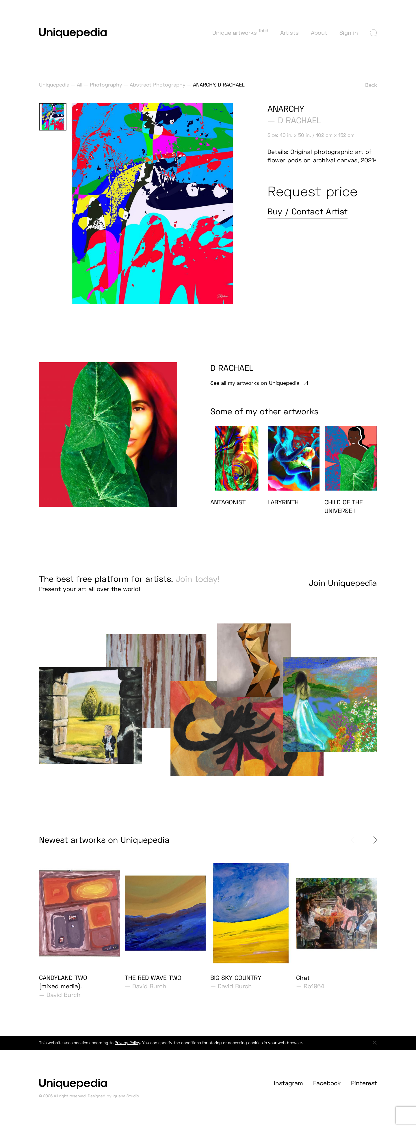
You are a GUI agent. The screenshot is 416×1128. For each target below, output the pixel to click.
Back (371, 85)
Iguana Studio (126, 1101)
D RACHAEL (299, 120)
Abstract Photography (157, 84)
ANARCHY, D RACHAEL (219, 84)
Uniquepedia (54, 84)
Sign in (348, 32)
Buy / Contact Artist (308, 211)
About (319, 32)
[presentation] (355, 845)
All (79, 84)
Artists (289, 32)
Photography (106, 84)
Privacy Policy (127, 1047)
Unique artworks (240, 32)
